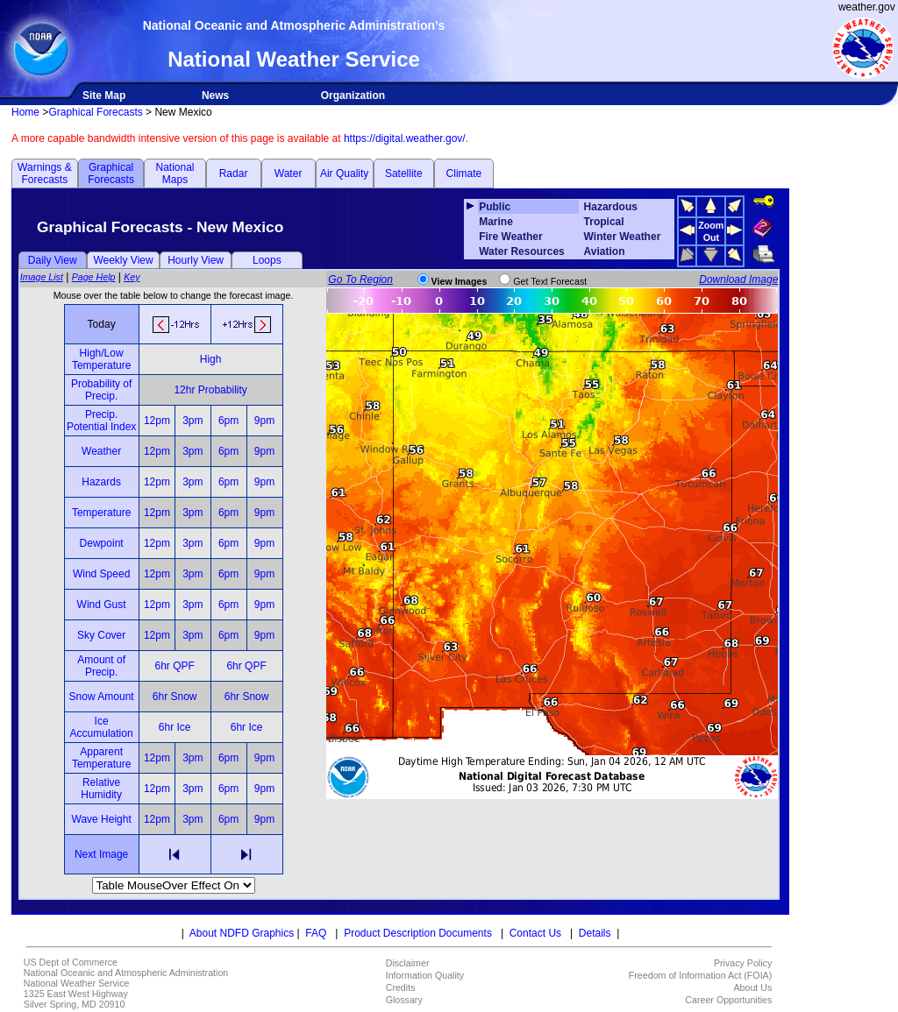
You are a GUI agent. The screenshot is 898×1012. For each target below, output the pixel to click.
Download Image (738, 279)
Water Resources (522, 251)
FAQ (315, 933)
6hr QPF (174, 666)
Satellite (404, 173)
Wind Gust (101, 604)
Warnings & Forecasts (45, 173)
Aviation (604, 251)
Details (595, 933)
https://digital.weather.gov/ (405, 138)
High (211, 359)
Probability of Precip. (101, 390)
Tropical (604, 222)
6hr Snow (175, 696)
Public (494, 207)
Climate (464, 173)
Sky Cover (101, 635)
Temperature (101, 512)
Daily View (52, 260)
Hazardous (611, 207)
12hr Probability (210, 390)
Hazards (101, 482)
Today (102, 324)
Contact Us (535, 933)
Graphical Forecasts (95, 112)
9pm (264, 420)
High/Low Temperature (101, 359)
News (215, 95)
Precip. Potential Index (101, 420)
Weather (101, 451)
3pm (192, 420)
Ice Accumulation (101, 727)
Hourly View (195, 260)
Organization (353, 95)
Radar (233, 173)
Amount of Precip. (101, 666)
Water (288, 173)
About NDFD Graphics (241, 933)
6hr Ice (175, 727)
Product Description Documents (418, 933)
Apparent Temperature (101, 758)
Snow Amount (101, 696)
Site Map (103, 95)
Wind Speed (101, 574)
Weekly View (123, 260)
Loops (267, 260)
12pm (157, 420)
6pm (228, 420)
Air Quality (344, 173)
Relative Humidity (101, 788)
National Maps (174, 173)
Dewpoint (102, 543)
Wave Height (102, 819)
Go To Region (360, 279)
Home (25, 112)
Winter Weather (622, 236)
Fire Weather (510, 236)
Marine (496, 222)
